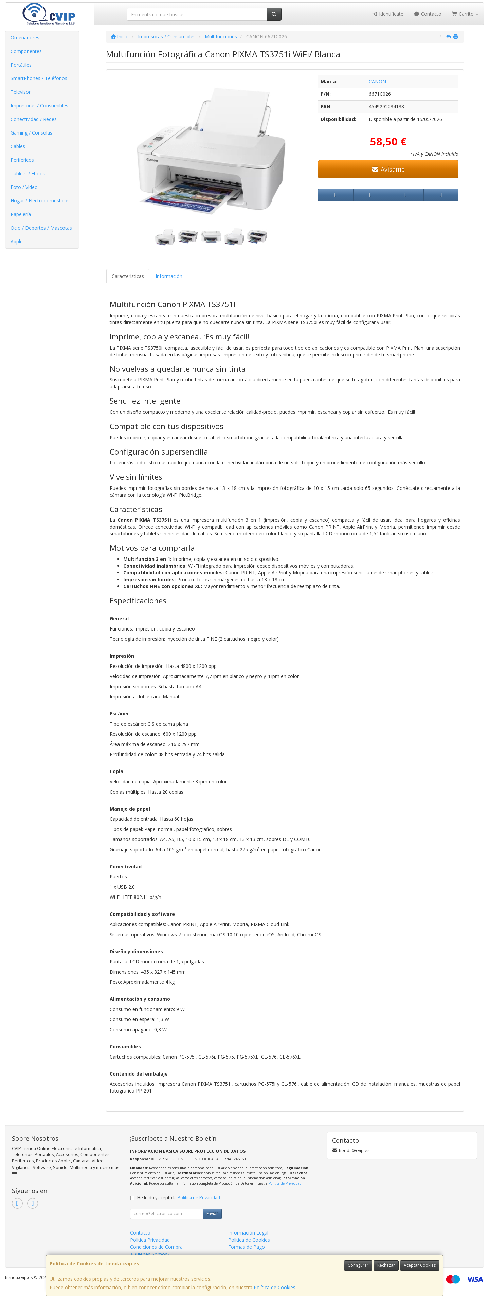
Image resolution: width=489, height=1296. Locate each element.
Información (169, 276)
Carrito (465, 14)
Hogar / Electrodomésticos (40, 200)
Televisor (21, 92)
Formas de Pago (246, 1247)
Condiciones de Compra (156, 1247)
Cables (18, 146)
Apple (17, 241)
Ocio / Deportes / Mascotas (41, 228)
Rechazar (386, 1265)
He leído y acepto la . (179, 1198)
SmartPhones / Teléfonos (39, 78)
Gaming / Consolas (31, 132)
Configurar (358, 1265)
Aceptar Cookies (420, 1265)
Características (128, 276)
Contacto (427, 14)
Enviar (212, 1214)
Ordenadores (25, 37)
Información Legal (248, 1232)
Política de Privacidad (285, 1183)
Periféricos (22, 160)
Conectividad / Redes (34, 119)
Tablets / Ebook (28, 173)
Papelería (21, 214)
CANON (377, 81)
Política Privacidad (150, 1240)
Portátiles (21, 64)
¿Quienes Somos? (149, 1254)
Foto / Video (24, 187)
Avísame (388, 169)
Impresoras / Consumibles (39, 105)
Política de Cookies (274, 1287)
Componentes (26, 51)
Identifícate (388, 14)
